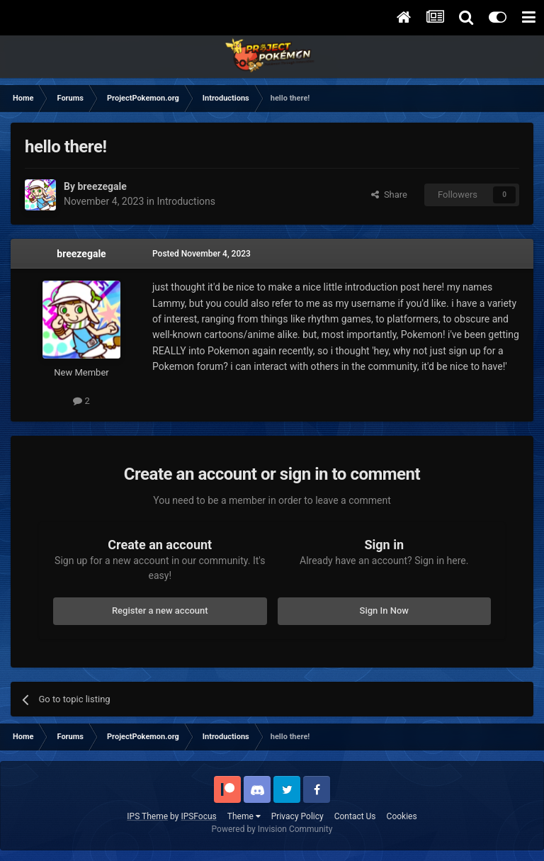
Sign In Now (384, 610)
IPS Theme (147, 816)
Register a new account (160, 610)
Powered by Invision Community (272, 829)
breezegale (81, 253)
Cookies (402, 816)
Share (389, 194)
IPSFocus (198, 816)
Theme (244, 816)
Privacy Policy (297, 816)
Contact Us (355, 816)
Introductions (186, 201)
